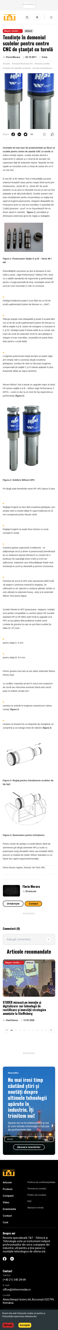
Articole (7, 1182)
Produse (7, 1189)
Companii (8, 1195)
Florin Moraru (31, 886)
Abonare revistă (35, 1207)
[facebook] (13, 134)
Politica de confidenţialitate (41, 1182)
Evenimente (9, 1209)
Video (6, 1202)
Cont (5, 1222)
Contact (33, 903)
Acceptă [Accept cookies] (25, 1325)
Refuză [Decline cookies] (8, 1325)
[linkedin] (19, 134)
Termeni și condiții (36, 1188)
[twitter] (25, 134)
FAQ (29, 1201)
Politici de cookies (36, 1195)
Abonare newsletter (29, 1147)
